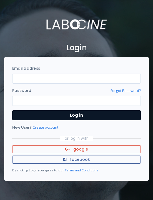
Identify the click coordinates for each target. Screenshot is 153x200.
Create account (45, 127)
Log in (76, 115)
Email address (26, 68)
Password (21, 90)
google (76, 149)
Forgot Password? (126, 90)
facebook (76, 159)
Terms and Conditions (81, 170)
